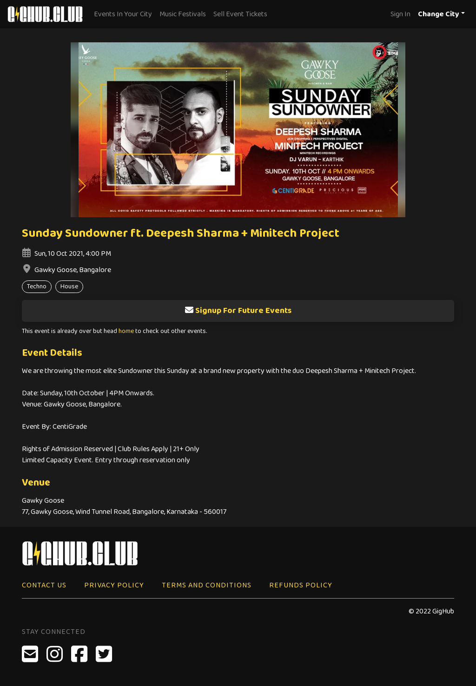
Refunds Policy (300, 585)
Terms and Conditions (206, 585)
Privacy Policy (114, 585)
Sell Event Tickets (240, 14)
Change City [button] (438, 14)
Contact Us (44, 585)
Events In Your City (123, 14)
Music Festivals (182, 14)
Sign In (400, 14)
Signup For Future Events (238, 310)
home (126, 331)
